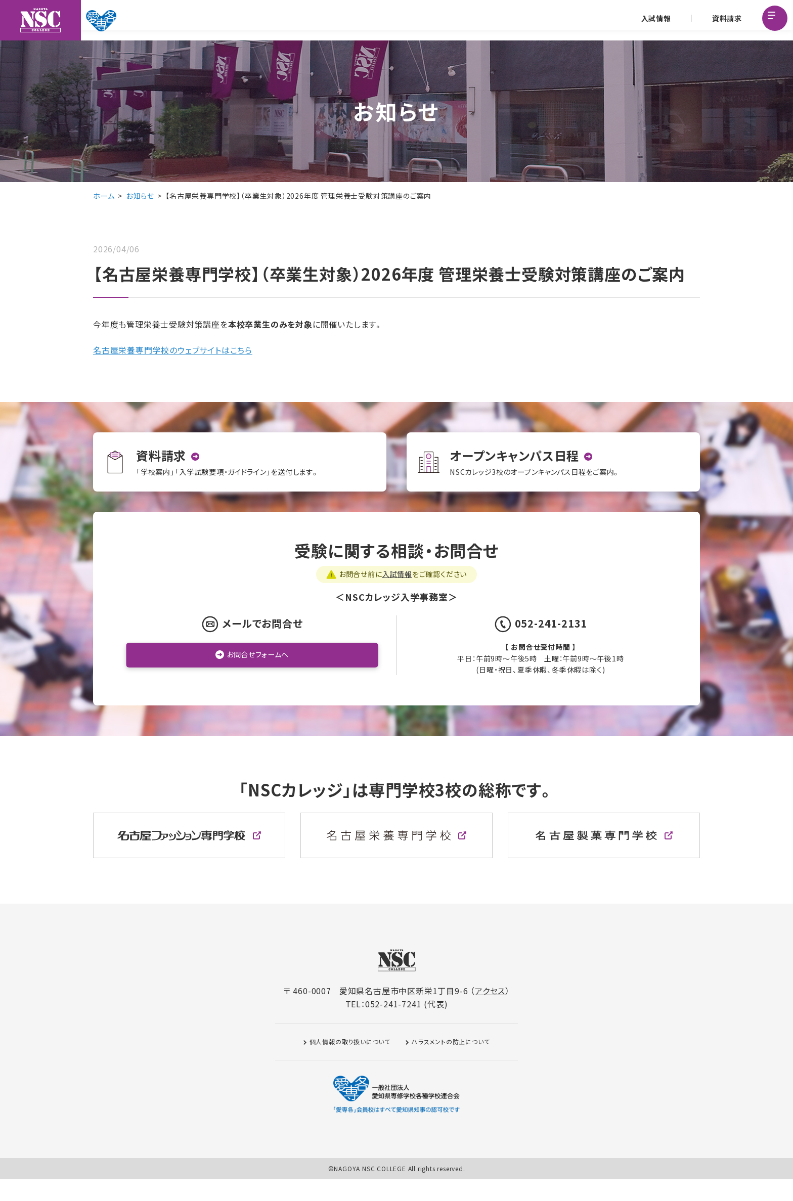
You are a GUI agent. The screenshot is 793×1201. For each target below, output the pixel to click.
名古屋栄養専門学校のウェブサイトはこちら (172, 350)
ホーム (103, 196)
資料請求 (725, 20)
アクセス (490, 1012)
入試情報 (654, 20)
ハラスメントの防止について (451, 1063)
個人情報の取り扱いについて (350, 1063)
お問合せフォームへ (257, 677)
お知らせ (140, 196)
